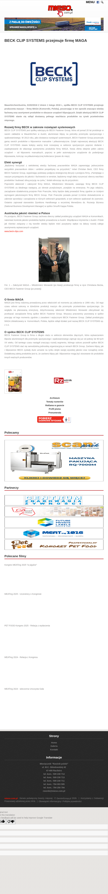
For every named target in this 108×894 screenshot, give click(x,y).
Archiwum (55, 398)
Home (54, 742)
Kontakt (54, 749)
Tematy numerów (54, 402)
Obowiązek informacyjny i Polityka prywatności (60, 801)
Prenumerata (54, 412)
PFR (33, 801)
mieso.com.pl (11, 798)
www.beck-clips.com (13, 231)
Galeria (54, 746)
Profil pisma (55, 409)
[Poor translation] (11, 821)
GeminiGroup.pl (64, 798)
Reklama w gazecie (54, 405)
